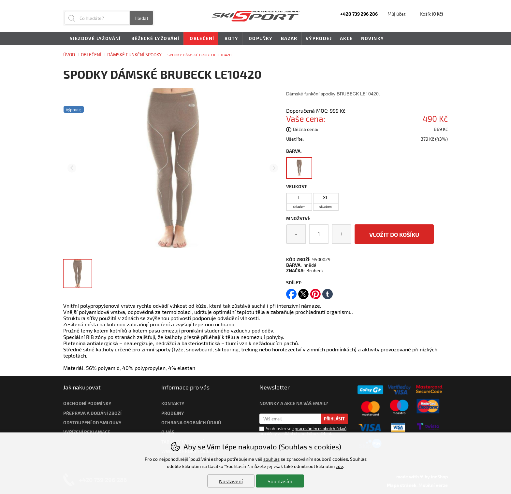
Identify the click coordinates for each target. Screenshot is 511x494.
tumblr (327, 292)
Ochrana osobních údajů (191, 422)
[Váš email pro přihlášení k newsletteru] (290, 419)
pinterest (315, 292)
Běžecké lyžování (154, 39)
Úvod (69, 54)
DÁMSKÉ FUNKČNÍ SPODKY (134, 54)
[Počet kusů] (318, 234)
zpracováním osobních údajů (319, 428)
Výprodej (319, 38)
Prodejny (172, 413)
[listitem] (77, 273)
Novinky (372, 38)
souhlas (271, 459)
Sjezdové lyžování (94, 39)
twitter (303, 292)
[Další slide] (274, 168)
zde (339, 466)
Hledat (141, 18)
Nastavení (231, 481)
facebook (291, 292)
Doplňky (259, 39)
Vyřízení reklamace (86, 432)
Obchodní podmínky (87, 403)
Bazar (289, 38)
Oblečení (91, 54)
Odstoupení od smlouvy (92, 422)
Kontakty (172, 403)
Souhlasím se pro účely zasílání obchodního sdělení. (302, 431)
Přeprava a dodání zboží (92, 413)
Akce (346, 38)
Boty (230, 39)
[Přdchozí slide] (71, 168)
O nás (167, 432)
